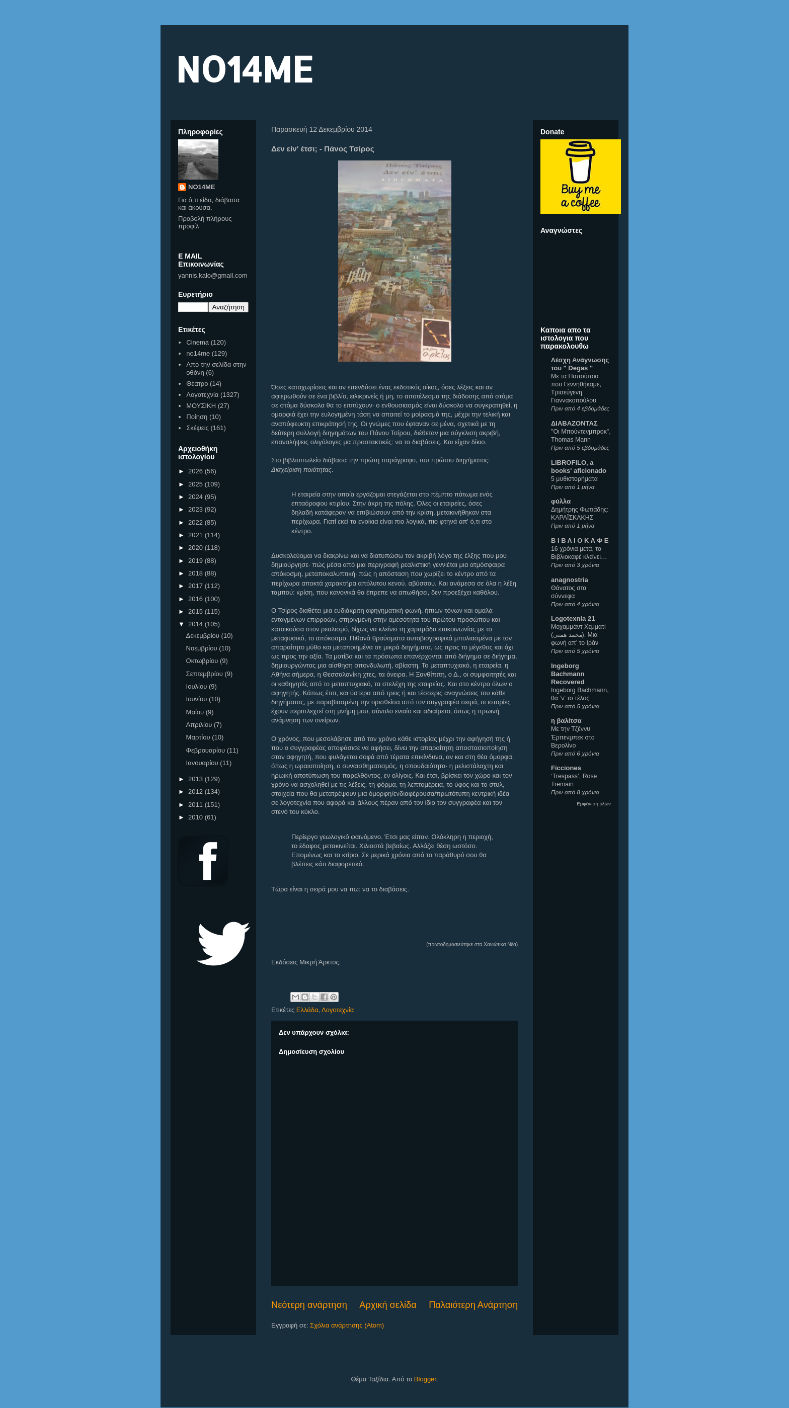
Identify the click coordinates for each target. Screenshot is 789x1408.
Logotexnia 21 (573, 618)
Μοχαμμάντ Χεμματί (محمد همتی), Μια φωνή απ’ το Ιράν (578, 634)
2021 (196, 535)
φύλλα (561, 501)
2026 (196, 471)
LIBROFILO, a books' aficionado (578, 466)
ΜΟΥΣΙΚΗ (201, 405)
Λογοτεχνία (338, 1010)
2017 (196, 586)
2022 (196, 522)
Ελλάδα (307, 1010)
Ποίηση (196, 417)
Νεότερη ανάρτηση (309, 1305)
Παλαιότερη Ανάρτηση (473, 1305)
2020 (196, 547)
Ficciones (566, 768)
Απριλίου (200, 724)
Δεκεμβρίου (203, 635)
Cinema (197, 342)
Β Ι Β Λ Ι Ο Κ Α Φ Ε (579, 540)
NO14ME (244, 68)
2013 (196, 779)
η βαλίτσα (566, 720)
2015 (196, 611)
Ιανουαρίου (203, 763)
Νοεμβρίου (202, 648)
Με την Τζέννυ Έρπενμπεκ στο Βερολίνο (573, 737)
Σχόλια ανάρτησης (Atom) (347, 1325)
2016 (196, 599)
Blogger (425, 1379)
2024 (196, 497)
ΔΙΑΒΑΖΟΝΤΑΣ (574, 423)
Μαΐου (196, 712)
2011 (196, 804)
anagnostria (569, 580)
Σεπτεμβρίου (205, 674)
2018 (196, 573)
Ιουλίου (197, 686)
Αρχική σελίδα (387, 1305)
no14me (198, 353)
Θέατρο (197, 383)
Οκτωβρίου (203, 661)
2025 (196, 484)
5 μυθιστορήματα (574, 478)
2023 (196, 509)
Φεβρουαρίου (206, 750)
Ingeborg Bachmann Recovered (567, 674)
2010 (196, 817)
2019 (196, 560)
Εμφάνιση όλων (594, 803)
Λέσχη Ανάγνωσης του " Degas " (580, 364)
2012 (196, 791)
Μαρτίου (199, 737)
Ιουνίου (197, 699)
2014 (196, 624)
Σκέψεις (197, 428)
